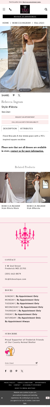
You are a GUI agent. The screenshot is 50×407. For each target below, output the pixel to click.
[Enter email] (23, 365)
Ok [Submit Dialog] (47, 400)
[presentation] (12, 188)
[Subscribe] (40, 365)
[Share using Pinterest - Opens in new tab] (13, 95)
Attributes (26, 130)
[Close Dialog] (2, 399)
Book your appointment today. (32, 2)
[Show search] (46, 9)
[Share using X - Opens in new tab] (19, 95)
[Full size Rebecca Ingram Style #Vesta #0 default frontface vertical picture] (25, 59)
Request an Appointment (25, 118)
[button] (4, 9)
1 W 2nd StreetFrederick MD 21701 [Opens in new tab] (15, 268)
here (24, 405)
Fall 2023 (39, 23)
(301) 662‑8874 (13, 275)
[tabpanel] (25, 59)
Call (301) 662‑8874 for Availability (25, 123)
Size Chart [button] (6, 112)
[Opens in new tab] (10, 352)
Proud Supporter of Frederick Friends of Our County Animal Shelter (24, 342)
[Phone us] (10, 9)
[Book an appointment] (25, 16)
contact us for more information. (27, 152)
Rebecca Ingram (21, 23)
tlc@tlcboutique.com (15, 280)
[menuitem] (4, 9)
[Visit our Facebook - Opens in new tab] (6, 373)
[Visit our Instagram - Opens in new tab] (11, 373)
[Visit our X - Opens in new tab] (22, 373)
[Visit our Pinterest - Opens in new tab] (16, 373)
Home (6, 23)
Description (10, 130)
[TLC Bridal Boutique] (25, 9)
